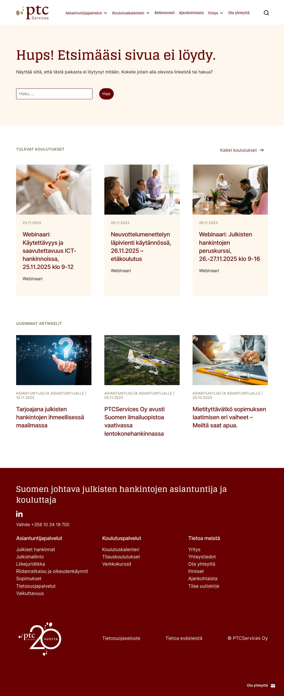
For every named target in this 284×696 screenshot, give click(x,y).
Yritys (213, 13)
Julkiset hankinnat (35, 549)
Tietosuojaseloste (121, 638)
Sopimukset (28, 578)
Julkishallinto (30, 557)
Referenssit (165, 13)
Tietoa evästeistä (183, 638)
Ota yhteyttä (239, 13)
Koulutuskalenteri (128, 13)
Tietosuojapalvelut (36, 586)
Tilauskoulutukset (121, 557)
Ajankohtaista (191, 13)
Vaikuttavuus (30, 593)
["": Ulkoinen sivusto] (19, 513)
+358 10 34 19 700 (50, 524)
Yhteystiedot (202, 557)
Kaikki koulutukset (238, 150)
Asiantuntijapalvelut (84, 13)
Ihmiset (196, 571)
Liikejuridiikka (30, 564)
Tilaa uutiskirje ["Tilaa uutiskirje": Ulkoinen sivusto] (203, 586)
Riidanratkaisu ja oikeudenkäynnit (52, 571)
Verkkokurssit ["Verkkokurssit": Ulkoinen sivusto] (117, 564)
